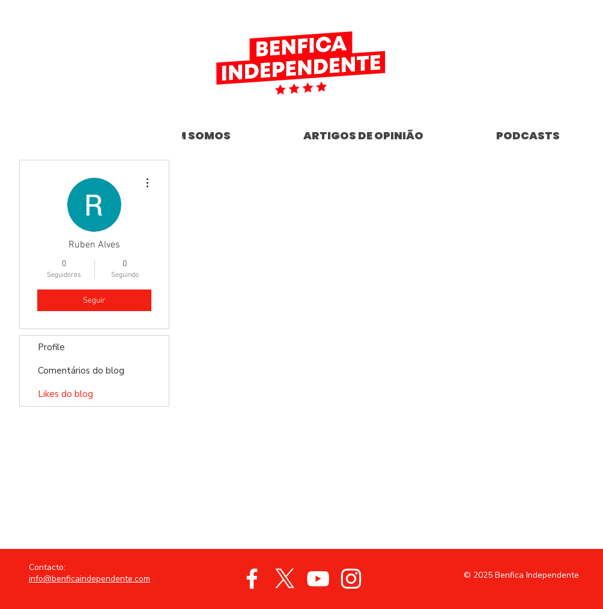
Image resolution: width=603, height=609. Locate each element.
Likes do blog (65, 394)
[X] (284, 578)
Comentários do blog (81, 371)
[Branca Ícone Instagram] (351, 578)
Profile (51, 347)
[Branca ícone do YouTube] (318, 578)
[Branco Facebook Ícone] (251, 578)
